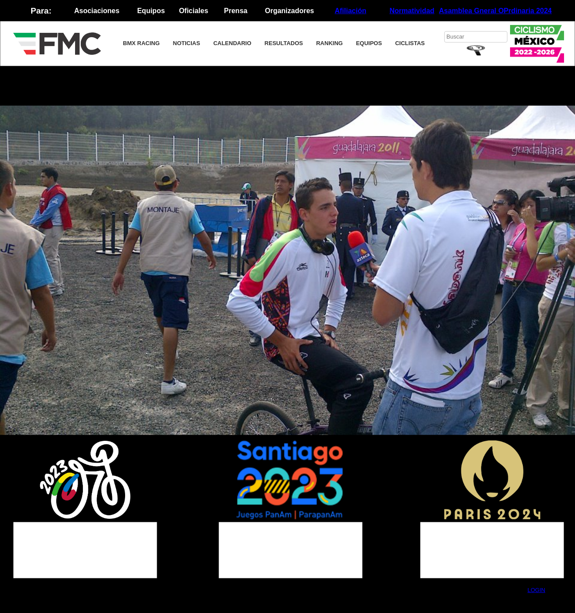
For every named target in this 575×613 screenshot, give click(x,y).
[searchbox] (475, 37)
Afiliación (350, 10)
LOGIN (536, 590)
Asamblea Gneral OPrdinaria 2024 (495, 10)
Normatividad (411, 10)
